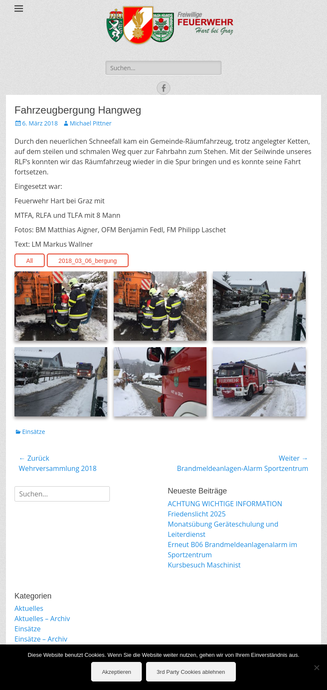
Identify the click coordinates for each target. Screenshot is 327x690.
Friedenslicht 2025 (197, 514)
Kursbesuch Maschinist (204, 565)
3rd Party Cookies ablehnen (191, 672)
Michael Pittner (91, 123)
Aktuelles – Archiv (42, 618)
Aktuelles (28, 608)
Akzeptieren (116, 672)
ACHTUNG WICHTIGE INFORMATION (225, 503)
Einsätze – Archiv (40, 639)
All (29, 260)
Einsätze (33, 432)
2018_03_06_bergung (87, 260)
